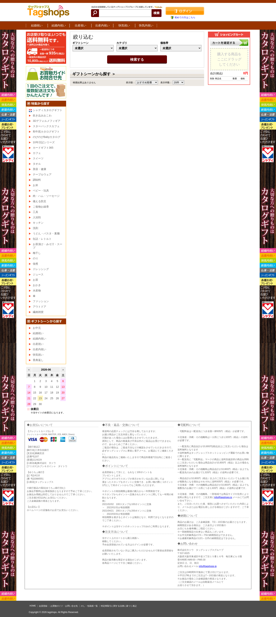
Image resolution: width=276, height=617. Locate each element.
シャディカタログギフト (47, 110)
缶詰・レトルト (42, 238)
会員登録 (43, 606)
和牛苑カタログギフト (46, 131)
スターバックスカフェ (46, 126)
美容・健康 (39, 169)
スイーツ (38, 158)
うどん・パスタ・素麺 (46, 233)
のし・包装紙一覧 (89, 606)
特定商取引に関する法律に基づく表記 (119, 606)
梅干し (37, 252)
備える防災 (39, 201)
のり (35, 258)
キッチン (38, 222)
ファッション (41, 301)
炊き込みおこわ (42, 115)
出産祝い (80, 25)
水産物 (37, 290)
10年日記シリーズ (44, 142)
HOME (33, 606)
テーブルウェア (42, 174)
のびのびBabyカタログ (46, 136)
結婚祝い (37, 25)
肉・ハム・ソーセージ (46, 195)
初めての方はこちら (185, 17)
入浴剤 (37, 217)
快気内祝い (146, 25)
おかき (37, 285)
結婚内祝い (59, 25)
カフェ (37, 153)
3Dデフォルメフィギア (46, 120)
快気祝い (124, 25)
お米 (35, 185)
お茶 (35, 279)
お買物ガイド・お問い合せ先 (64, 606)
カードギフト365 (43, 147)
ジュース (38, 274)
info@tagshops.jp (223, 497)
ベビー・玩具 (41, 190)
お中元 (37, 327)
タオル (37, 163)
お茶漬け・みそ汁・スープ (47, 246)
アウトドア (39, 306)
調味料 (37, 179)
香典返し (38, 360)
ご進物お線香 (41, 206)
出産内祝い (102, 25)
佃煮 (35, 263)
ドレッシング (41, 269)
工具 (35, 212)
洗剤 (35, 228)
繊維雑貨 (38, 311)
